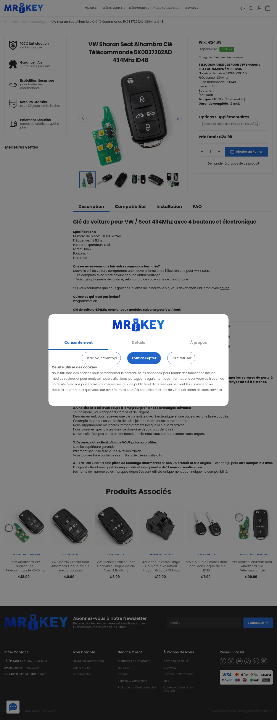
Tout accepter (144, 358)
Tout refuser (181, 358)
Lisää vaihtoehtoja (101, 358)
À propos (198, 342)
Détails (138, 342)
